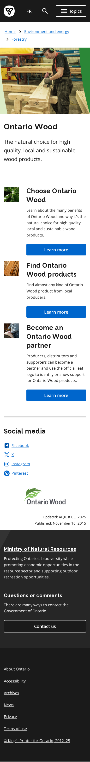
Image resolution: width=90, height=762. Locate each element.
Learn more (56, 250)
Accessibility (15, 681)
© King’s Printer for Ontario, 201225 (37, 740)
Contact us (45, 626)
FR (29, 11)
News (9, 704)
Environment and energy (46, 31)
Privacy (10, 716)
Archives (11, 692)
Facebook (16, 445)
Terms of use (15, 728)
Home (10, 31)
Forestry (19, 39)
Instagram (17, 463)
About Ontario (17, 669)
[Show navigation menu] (71, 11)
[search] (45, 11)
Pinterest (16, 473)
